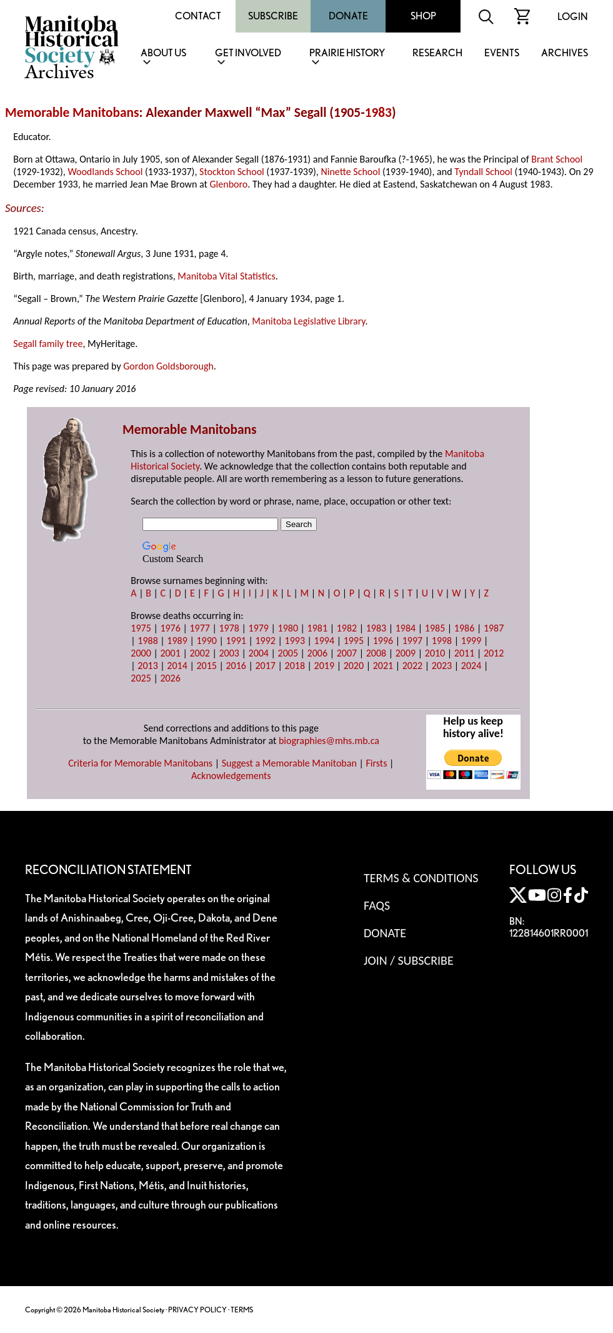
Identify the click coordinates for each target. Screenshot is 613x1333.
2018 (295, 666)
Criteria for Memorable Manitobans (140, 763)
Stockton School (231, 172)
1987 (494, 628)
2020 (354, 666)
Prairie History (347, 53)
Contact (198, 16)
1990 (206, 640)
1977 (199, 628)
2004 (259, 653)
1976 (170, 628)
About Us (163, 53)
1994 (324, 640)
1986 (464, 628)
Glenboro (229, 184)
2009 (406, 653)
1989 (177, 640)
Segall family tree (47, 344)
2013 (147, 666)
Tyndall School (483, 172)
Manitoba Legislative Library (308, 321)
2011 (464, 653)
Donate (348, 16)
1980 (288, 628)
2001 (170, 653)
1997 (412, 640)
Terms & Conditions (421, 877)
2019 (324, 666)
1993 (295, 640)
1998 (442, 640)
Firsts (376, 763)
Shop (423, 16)
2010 (435, 653)
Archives (564, 53)
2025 (141, 678)
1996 (383, 640)
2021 (383, 666)
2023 (442, 666)
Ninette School (350, 172)
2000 (141, 653)
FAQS (377, 905)
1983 (378, 112)
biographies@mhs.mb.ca (329, 741)
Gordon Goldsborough (168, 366)
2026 (170, 678)
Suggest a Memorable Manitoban (289, 763)
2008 (376, 653)
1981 (317, 628)
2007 (347, 653)
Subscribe (273, 16)
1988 (147, 640)
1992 (266, 640)
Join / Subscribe (409, 960)
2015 (206, 666)
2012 (494, 653)
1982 (347, 628)
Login (572, 17)
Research (437, 53)
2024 (471, 666)
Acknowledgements (231, 776)
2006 (317, 653)
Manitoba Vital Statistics (226, 276)
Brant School (556, 159)
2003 (229, 653)
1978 (229, 628)
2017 (266, 666)
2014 (177, 666)
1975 (141, 628)
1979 (259, 628)
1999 (471, 640)
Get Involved (248, 53)
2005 (288, 653)
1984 (406, 628)
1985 (435, 628)
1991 (236, 640)
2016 (236, 666)
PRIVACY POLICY (197, 1309)
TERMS (242, 1309)
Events (501, 53)
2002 (199, 653)
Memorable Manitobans (72, 112)
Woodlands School (104, 172)
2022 (412, 666)
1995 (354, 640)
